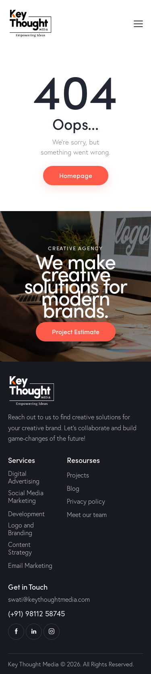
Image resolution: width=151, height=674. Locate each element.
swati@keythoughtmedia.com (49, 599)
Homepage (75, 175)
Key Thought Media (33, 664)
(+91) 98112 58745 (36, 613)
